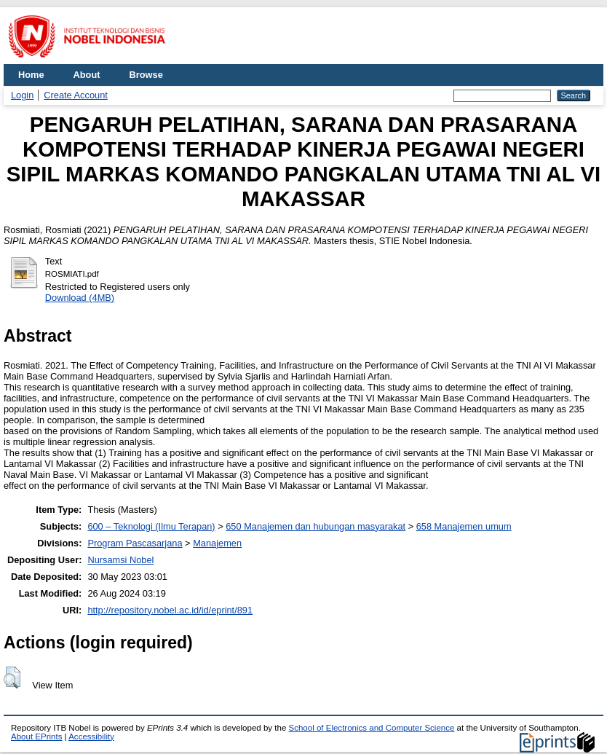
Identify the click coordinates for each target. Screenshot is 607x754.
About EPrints (36, 736)
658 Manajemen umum (464, 526)
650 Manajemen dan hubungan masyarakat (315, 526)
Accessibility (91, 736)
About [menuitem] (87, 74)
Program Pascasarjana (134, 543)
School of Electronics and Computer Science (372, 727)
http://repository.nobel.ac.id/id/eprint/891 (170, 610)
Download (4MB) (79, 297)
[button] (12, 677)
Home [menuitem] (31, 74)
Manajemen (217, 543)
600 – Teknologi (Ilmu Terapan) (151, 526)
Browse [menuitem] (146, 74)
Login (22, 95)
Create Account (76, 95)
